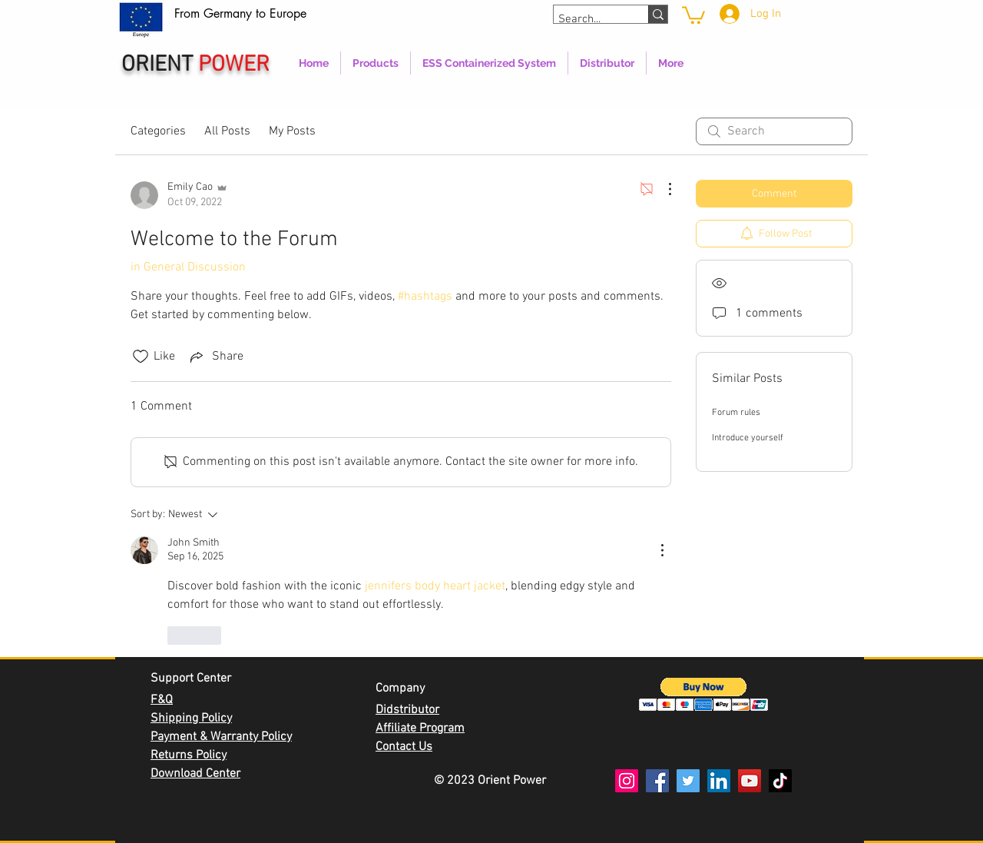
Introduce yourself (747, 438)
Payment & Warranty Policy (221, 737)
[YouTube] (749, 780)
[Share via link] (215, 356)
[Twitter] (688, 780)
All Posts (227, 131)
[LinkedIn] (718, 780)
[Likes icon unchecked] (141, 356)
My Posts (292, 131)
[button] (704, 694)
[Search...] (587, 19)
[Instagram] (626, 780)
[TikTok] (780, 780)
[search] (774, 131)
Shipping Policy (191, 718)
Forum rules (736, 412)
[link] (693, 14)
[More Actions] (662, 189)
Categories (158, 131)
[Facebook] (657, 780)
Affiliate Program (420, 728)
